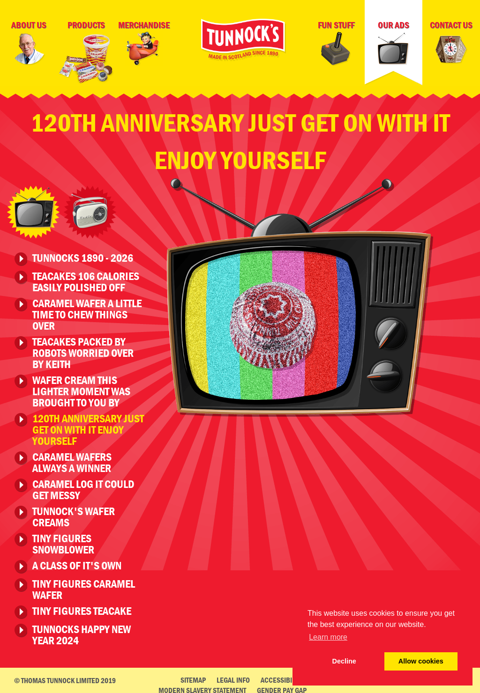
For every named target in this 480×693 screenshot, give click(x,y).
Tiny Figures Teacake (81, 609)
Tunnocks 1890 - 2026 (82, 256)
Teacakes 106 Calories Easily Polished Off (85, 279)
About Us (29, 42)
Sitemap (193, 677)
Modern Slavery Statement (202, 687)
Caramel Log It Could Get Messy (83, 487)
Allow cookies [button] (420, 661)
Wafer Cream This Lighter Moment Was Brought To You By (81, 388)
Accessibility (282, 677)
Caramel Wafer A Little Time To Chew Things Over (87, 312)
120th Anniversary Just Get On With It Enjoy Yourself (88, 427)
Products (86, 54)
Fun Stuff (336, 42)
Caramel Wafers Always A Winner (72, 460)
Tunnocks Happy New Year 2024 (81, 632)
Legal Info (233, 677)
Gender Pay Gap (282, 687)
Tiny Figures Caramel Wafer (83, 586)
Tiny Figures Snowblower (63, 541)
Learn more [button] (328, 637)
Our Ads (394, 42)
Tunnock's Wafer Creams (73, 514)
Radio (90, 209)
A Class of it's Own (76, 563)
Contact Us (451, 43)
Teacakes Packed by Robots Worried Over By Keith (83, 350)
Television (33, 209)
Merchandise (144, 42)
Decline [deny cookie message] (344, 661)
